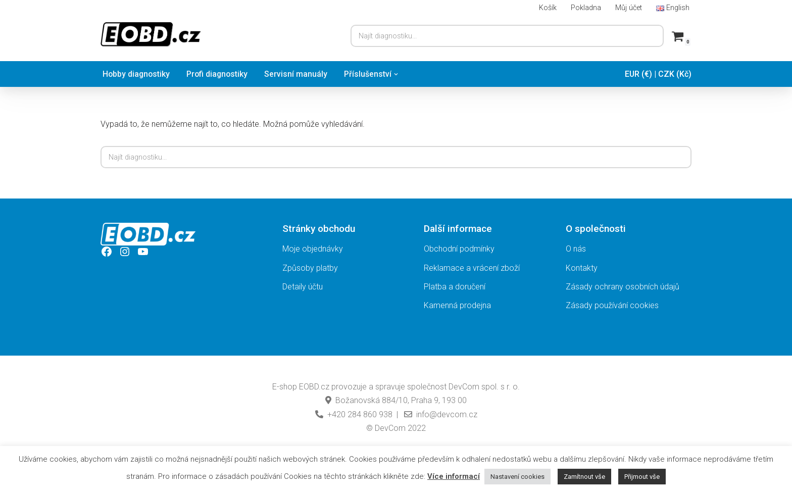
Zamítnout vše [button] (584, 476)
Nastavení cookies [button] (517, 476)
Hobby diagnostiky (137, 74)
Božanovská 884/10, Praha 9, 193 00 (396, 400)
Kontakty (582, 268)
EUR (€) (638, 74)
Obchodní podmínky (459, 249)
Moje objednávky (312, 249)
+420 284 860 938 (353, 414)
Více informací (453, 476)
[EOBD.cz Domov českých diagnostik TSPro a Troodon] (151, 34)
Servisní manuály (298, 74)
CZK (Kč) (674, 74)
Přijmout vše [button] (642, 476)
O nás (576, 249)
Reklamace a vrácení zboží (472, 268)
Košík (548, 8)
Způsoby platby (310, 268)
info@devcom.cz (439, 414)
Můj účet (628, 8)
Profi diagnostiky (219, 74)
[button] (399, 74)
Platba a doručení (454, 286)
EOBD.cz (314, 386)
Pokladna (586, 8)
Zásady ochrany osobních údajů (622, 286)
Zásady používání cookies (612, 305)
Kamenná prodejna (457, 305)
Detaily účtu (302, 286)
